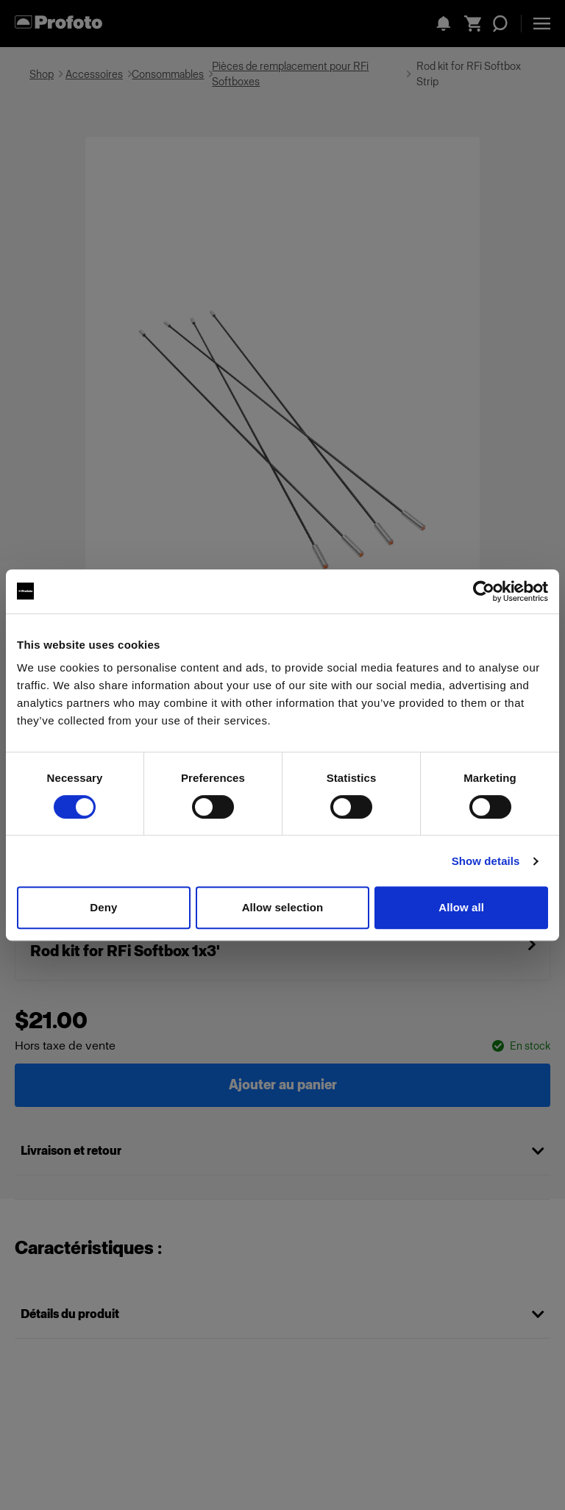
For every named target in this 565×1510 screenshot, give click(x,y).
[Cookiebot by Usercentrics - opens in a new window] (483, 591)
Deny (103, 907)
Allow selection (283, 907)
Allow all (461, 907)
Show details (486, 861)
